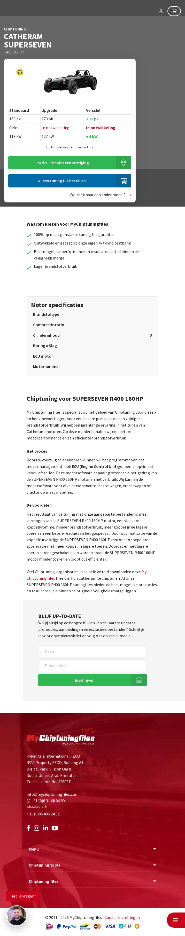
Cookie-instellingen (122, 917)
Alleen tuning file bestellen (62, 180)
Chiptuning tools (44, 865)
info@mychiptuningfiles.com (53, 794)
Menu (34, 849)
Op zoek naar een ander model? (98, 194)
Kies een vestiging (62, 163)
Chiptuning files (44, 881)
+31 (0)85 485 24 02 (43, 813)
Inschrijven (85, 680)
